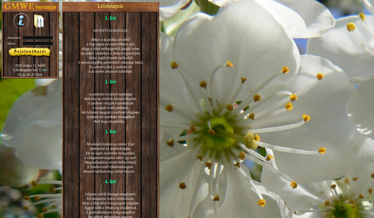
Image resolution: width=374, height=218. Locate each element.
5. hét (43, 70)
